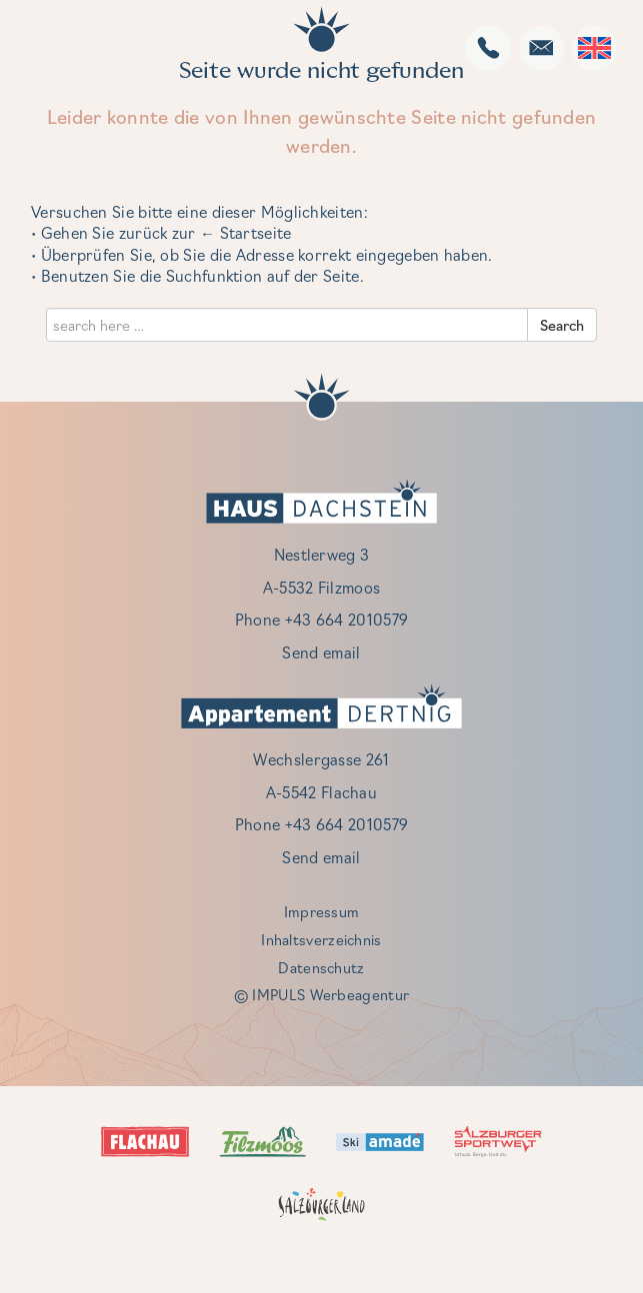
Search (562, 325)
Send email (321, 652)
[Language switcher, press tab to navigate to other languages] (594, 48)
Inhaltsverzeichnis (321, 939)
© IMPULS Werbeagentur (321, 994)
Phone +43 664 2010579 (321, 619)
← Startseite (246, 232)
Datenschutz (321, 967)
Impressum (322, 911)
